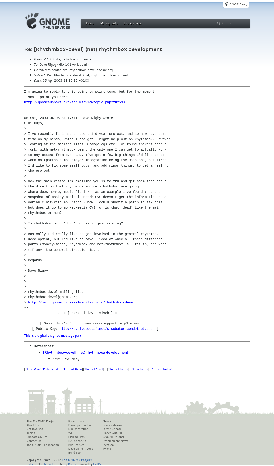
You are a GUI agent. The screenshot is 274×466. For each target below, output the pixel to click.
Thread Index (118, 369)
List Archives (133, 23)
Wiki (71, 433)
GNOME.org (238, 4)
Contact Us (34, 441)
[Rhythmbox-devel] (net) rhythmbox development (85, 352)
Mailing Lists (109, 23)
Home (90, 23)
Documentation (78, 429)
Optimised (32, 464)
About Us (33, 425)
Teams (31, 433)
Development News (115, 441)
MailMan (98, 464)
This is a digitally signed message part (52, 335)
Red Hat (72, 464)
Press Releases (112, 425)
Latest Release (112, 429)
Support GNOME (38, 437)
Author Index (161, 369)
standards (48, 464)
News (107, 421)
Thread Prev (73, 369)
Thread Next (93, 369)
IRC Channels (77, 441)
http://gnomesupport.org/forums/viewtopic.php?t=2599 (74, 102)
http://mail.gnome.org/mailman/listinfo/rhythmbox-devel (81, 302)
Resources (76, 421)
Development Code (80, 448)
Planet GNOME (113, 433)
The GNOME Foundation (43, 445)
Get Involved (35, 429)
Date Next (50, 369)
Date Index (139, 369)
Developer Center (79, 425)
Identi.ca (108, 445)
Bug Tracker (76, 445)
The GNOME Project (42, 421)
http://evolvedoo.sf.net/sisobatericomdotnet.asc (106, 329)
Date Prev (32, 369)
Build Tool (74, 452)
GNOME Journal (113, 437)
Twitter (107, 448)
